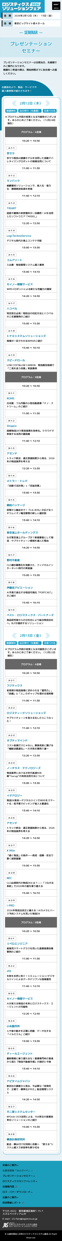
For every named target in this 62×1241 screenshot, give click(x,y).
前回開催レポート (12, 1202)
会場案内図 (8, 1186)
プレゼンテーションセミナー (18, 1175)
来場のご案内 (10, 1165)
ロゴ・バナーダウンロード (16, 1192)
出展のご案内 (10, 1197)
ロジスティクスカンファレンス (19, 1181)
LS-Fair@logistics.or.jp (24, 1218)
